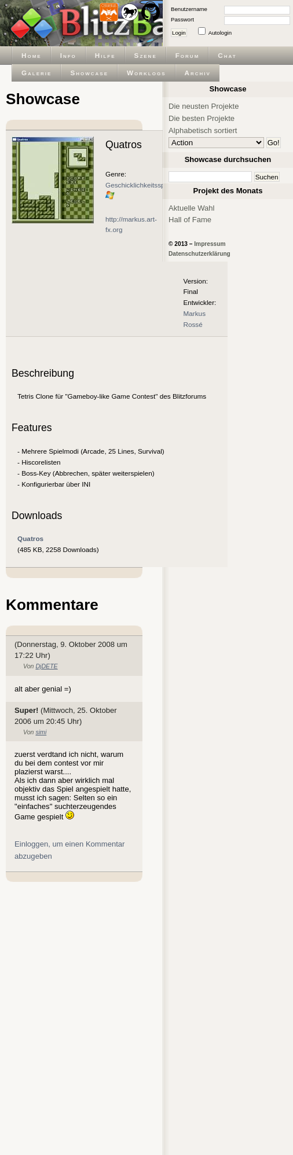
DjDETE (46, 666)
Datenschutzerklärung (199, 254)
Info (68, 55)
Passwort (182, 19)
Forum (187, 55)
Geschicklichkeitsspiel (138, 185)
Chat (227, 55)
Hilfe (105, 55)
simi (40, 732)
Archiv (198, 72)
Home (31, 55)
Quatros (30, 538)
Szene (145, 55)
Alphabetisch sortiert (203, 130)
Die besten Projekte (202, 118)
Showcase (89, 72)
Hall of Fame (190, 219)
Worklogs (146, 72)
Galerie (36, 72)
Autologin (220, 33)
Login (179, 33)
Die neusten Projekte (204, 106)
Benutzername (189, 9)
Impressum (209, 244)
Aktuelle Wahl (191, 208)
